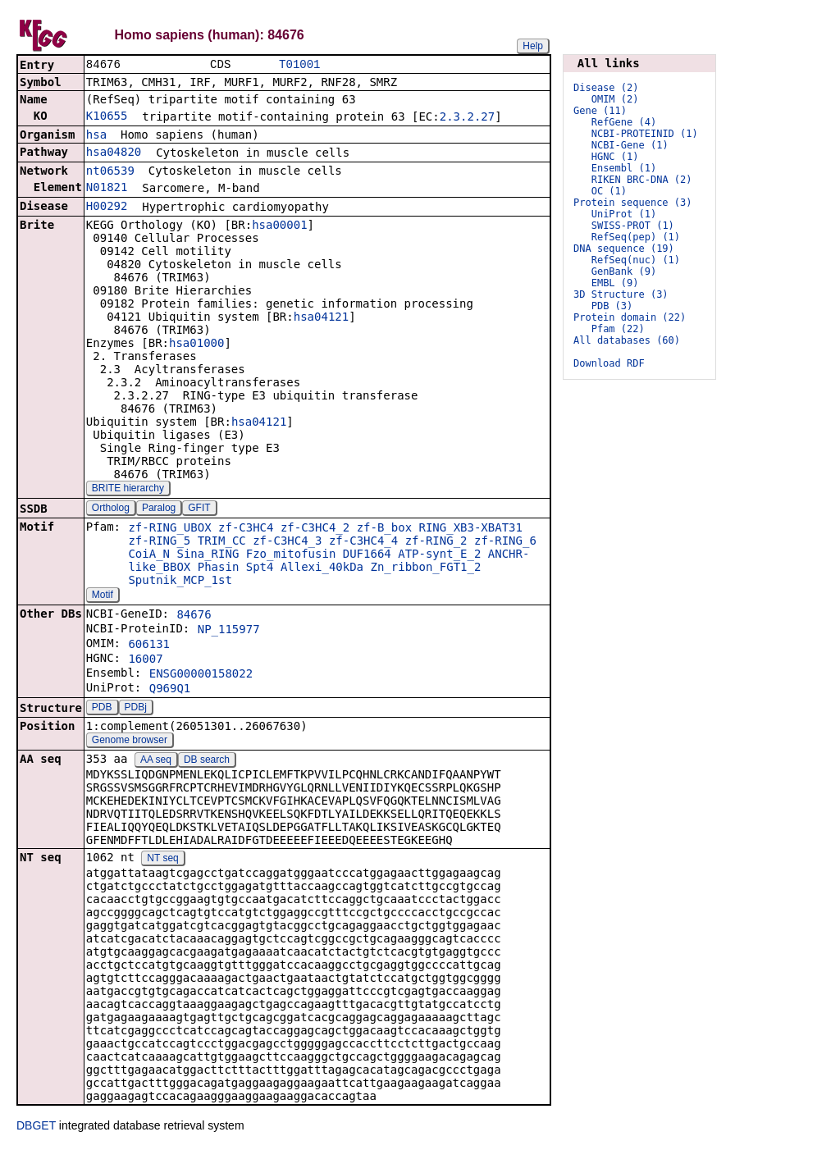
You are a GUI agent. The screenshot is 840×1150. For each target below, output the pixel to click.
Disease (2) (605, 88)
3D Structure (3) (621, 294)
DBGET (36, 1127)
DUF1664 (367, 555)
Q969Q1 (170, 689)
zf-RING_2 (436, 542)
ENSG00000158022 (201, 675)
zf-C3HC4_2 (315, 529)
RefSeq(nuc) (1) (635, 260)
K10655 (107, 117)
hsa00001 (279, 226)
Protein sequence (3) (632, 202)
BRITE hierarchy (128, 489)
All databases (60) (626, 340)
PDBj (136, 708)
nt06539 (110, 172)
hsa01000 (196, 344)
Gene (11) (600, 110)
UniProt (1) (623, 214)
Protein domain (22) (629, 317)
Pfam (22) (618, 329)
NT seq (162, 859)
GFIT (199, 509)
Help (533, 46)
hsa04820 (113, 153)
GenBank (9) (623, 271)
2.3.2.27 (467, 118)
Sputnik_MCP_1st (179, 581)
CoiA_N (149, 555)
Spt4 (260, 568)
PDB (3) (612, 306)
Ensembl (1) (623, 168)
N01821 (107, 188)
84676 (193, 616)
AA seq (155, 761)
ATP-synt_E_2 (439, 555)
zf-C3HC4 (245, 529)
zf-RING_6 (505, 542)
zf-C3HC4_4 (363, 542)
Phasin (219, 568)
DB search (207, 761)
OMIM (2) (615, 99)
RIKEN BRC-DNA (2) (641, 179)
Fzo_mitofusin (291, 555)
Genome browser (129, 741)
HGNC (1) (615, 156)
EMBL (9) (615, 283)
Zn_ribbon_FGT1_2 (426, 568)
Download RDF (609, 363)
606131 (149, 645)
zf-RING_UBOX (169, 529)
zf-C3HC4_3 (287, 542)
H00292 (107, 207)
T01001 (299, 65)
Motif (102, 596)
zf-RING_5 (159, 542)
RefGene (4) (623, 122)
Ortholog (111, 509)
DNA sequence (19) (623, 248)
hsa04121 (321, 318)
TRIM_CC (222, 542)
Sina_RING (207, 555)
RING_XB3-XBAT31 (471, 529)
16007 (145, 660)
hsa (96, 136)
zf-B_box (384, 529)
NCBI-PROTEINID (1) (644, 133)
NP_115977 (229, 630)
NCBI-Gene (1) (630, 145)
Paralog (159, 509)
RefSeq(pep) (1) (635, 237)
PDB (102, 708)
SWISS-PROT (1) (632, 225)
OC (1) (609, 191)
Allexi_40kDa (322, 568)
